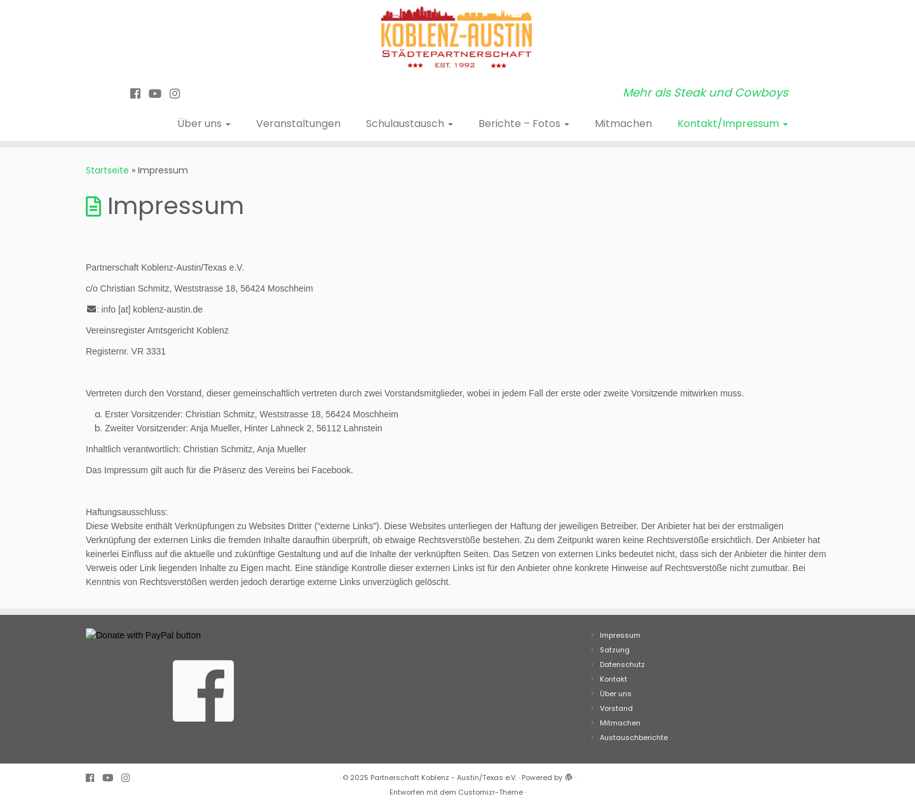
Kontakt (613, 679)
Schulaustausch (409, 123)
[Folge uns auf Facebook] (139, 94)
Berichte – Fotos (523, 123)
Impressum (620, 635)
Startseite (107, 170)
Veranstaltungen (298, 123)
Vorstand (616, 708)
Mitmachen (623, 123)
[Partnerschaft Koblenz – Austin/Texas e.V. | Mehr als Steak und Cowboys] (457, 38)
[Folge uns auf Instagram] (179, 94)
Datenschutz (622, 664)
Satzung (615, 650)
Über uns (204, 123)
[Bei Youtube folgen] (159, 94)
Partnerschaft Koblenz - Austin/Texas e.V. (443, 777)
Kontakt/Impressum (732, 123)
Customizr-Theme (490, 792)
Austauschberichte (634, 737)
